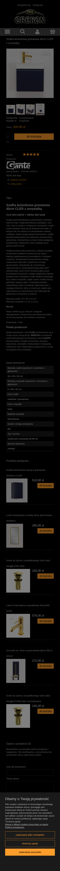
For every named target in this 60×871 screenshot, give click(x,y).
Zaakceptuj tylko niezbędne (30, 834)
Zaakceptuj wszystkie (30, 852)
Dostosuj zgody (30, 843)
